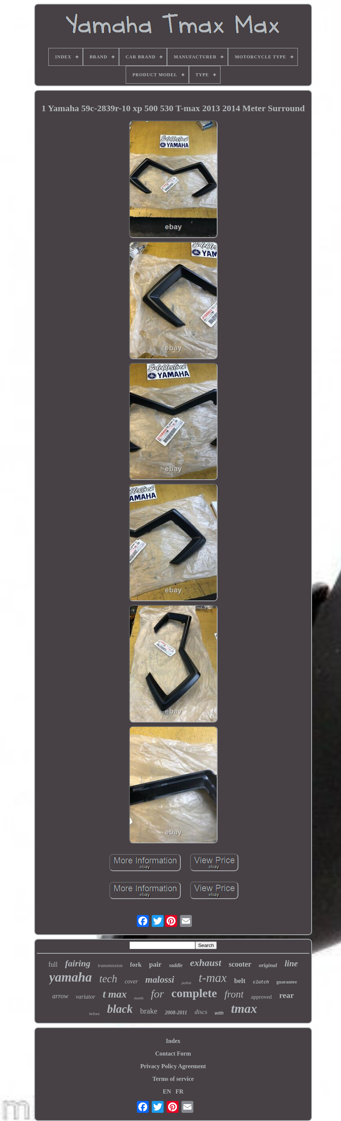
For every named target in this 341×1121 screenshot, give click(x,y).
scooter (240, 964)
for (157, 994)
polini (187, 982)
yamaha (70, 977)
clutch (261, 982)
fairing (77, 963)
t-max (212, 978)
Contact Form (173, 1053)
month (139, 998)
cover (131, 981)
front (234, 994)
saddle (176, 965)
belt (239, 981)
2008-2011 (176, 1012)
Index (173, 1041)
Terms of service (173, 1079)
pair (155, 964)
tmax (244, 1008)
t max (115, 994)
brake (149, 1010)
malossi (159, 980)
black (120, 1008)
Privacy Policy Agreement (173, 1066)
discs (200, 1011)
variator (85, 996)
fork (136, 964)
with (219, 1013)
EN (167, 1091)
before (94, 1013)
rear (286, 995)
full (53, 964)
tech (108, 979)
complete (194, 993)
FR (179, 1091)
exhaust (205, 962)
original (268, 965)
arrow (60, 996)
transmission (110, 965)
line (291, 963)
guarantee (286, 982)
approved (261, 997)
